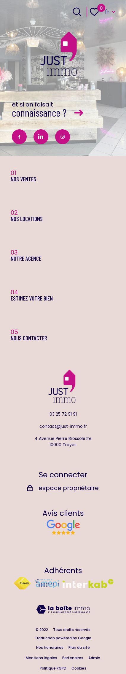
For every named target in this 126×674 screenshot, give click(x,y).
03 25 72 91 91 (63, 414)
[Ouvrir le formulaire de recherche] (77, 12)
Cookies (78, 668)
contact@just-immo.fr (63, 426)
